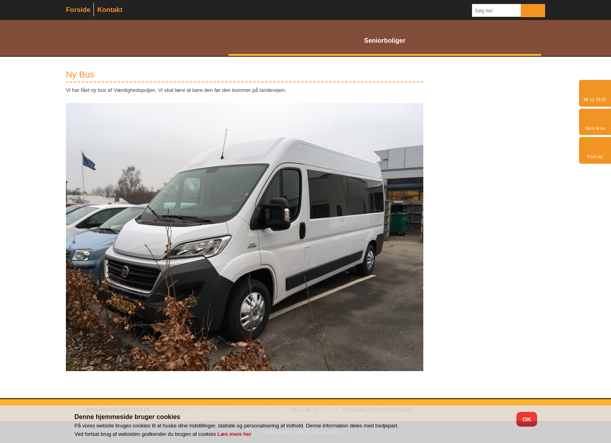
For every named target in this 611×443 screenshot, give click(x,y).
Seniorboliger (384, 40)
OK (527, 419)
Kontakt (109, 10)
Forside (78, 10)
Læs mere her (234, 434)
